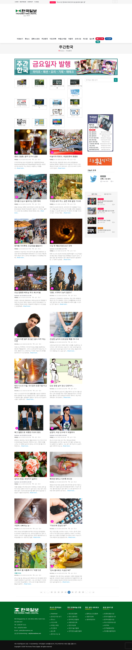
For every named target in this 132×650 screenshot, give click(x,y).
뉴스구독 (100, 38)
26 (72, 592)
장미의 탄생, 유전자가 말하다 (25, 479)
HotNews (100, 208)
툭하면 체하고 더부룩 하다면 (61, 479)
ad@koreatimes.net (34, 633)
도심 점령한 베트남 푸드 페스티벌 (27, 292)
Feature (100, 228)
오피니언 (78, 39)
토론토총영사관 (109, 613)
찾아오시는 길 (55, 634)
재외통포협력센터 (110, 631)
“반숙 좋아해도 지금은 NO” (60, 570)
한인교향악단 (73, 616)
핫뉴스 (27, 39)
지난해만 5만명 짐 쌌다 (104, 230)
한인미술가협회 (74, 628)
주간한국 (45, 39)
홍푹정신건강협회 (92, 613)
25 (69, 592)
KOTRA (106, 625)
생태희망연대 (90, 619)
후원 (98, 42)
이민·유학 (53, 39)
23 (62, 592)
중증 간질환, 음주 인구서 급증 (26, 156)
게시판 (85, 39)
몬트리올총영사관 (110, 616)
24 (65, 592)
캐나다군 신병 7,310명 (104, 220)
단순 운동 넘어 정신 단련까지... (62, 386)
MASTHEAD (23, 1)
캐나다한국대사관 (110, 622)
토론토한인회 (73, 622)
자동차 (70, 39)
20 (51, 592)
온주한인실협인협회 (75, 631)
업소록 (92, 39)
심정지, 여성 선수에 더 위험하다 (62, 432)
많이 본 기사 (107, 194)
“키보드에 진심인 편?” (58, 526)
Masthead (54, 613)
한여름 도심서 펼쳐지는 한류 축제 (27, 201)
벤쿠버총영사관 (109, 619)
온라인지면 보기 (56, 616)
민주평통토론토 (109, 628)
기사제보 (36, 1)
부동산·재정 (62, 39)
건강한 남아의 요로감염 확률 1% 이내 (64, 339)
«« (41, 592)
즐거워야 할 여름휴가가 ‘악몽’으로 (27, 570)
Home (62, 51)
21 (55, 592)
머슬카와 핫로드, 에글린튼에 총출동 (64, 156)
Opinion (103, 176)
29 (83, 592)
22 (58, 592)
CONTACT (30, 1)
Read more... (21, 168)
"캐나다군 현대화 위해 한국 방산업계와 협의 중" (71, 2)
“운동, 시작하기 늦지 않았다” (61, 292)
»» (93, 592)
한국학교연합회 (74, 619)
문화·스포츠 (35, 39)
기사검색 (108, 38)
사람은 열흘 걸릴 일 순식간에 (106, 210)
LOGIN (16, 1)
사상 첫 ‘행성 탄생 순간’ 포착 (61, 246)
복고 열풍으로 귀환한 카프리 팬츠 (27, 432)
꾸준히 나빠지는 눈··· (22, 526)
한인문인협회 (73, 613)
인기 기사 (94, 194)
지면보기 (20, 39)
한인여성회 (72, 625)
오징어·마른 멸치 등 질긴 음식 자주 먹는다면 (30, 340)
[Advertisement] (79, 20)
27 (76, 592)
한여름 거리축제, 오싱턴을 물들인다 (28, 246)
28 (79, 592)
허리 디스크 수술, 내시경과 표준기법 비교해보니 (30, 387)
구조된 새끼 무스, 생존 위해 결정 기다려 (65, 201)
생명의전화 (90, 616)
